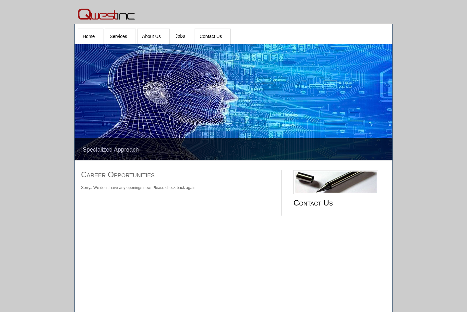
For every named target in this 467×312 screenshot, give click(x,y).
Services (118, 36)
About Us (151, 36)
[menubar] (155, 36)
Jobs (180, 36)
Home (89, 36)
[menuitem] (90, 36)
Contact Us (210, 36)
